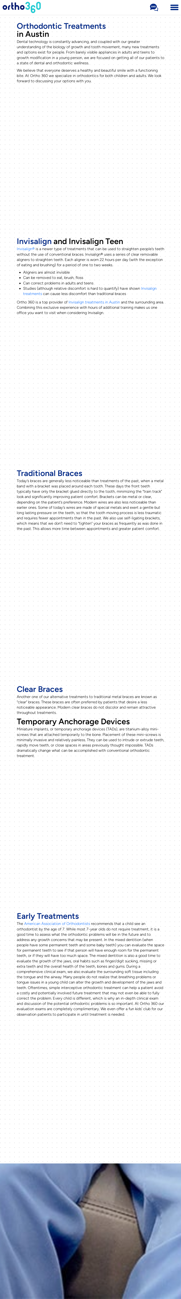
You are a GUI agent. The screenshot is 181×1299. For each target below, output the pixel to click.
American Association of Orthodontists (57, 923)
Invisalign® (26, 249)
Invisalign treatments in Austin (94, 302)
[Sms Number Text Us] (154, 7)
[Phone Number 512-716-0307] (164, 7)
